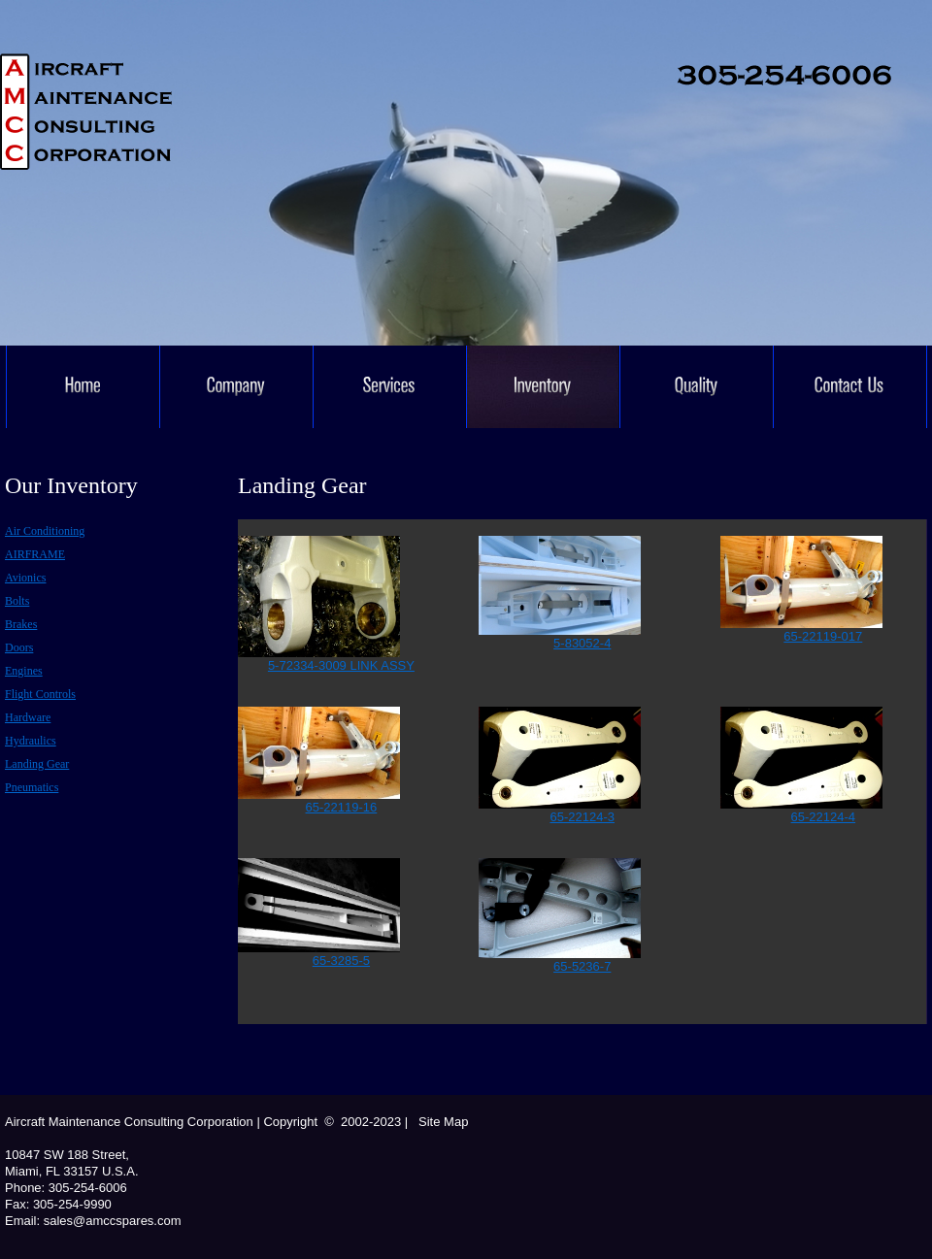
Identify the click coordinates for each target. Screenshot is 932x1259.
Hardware (27, 717)
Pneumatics (31, 787)
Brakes (21, 624)
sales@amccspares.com (110, 1220)
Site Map (441, 1121)
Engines (24, 671)
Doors (19, 647)
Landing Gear (37, 764)
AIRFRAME (35, 554)
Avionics (25, 577)
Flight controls (40, 694)
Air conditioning (44, 531)
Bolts (17, 601)
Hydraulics (30, 740)
